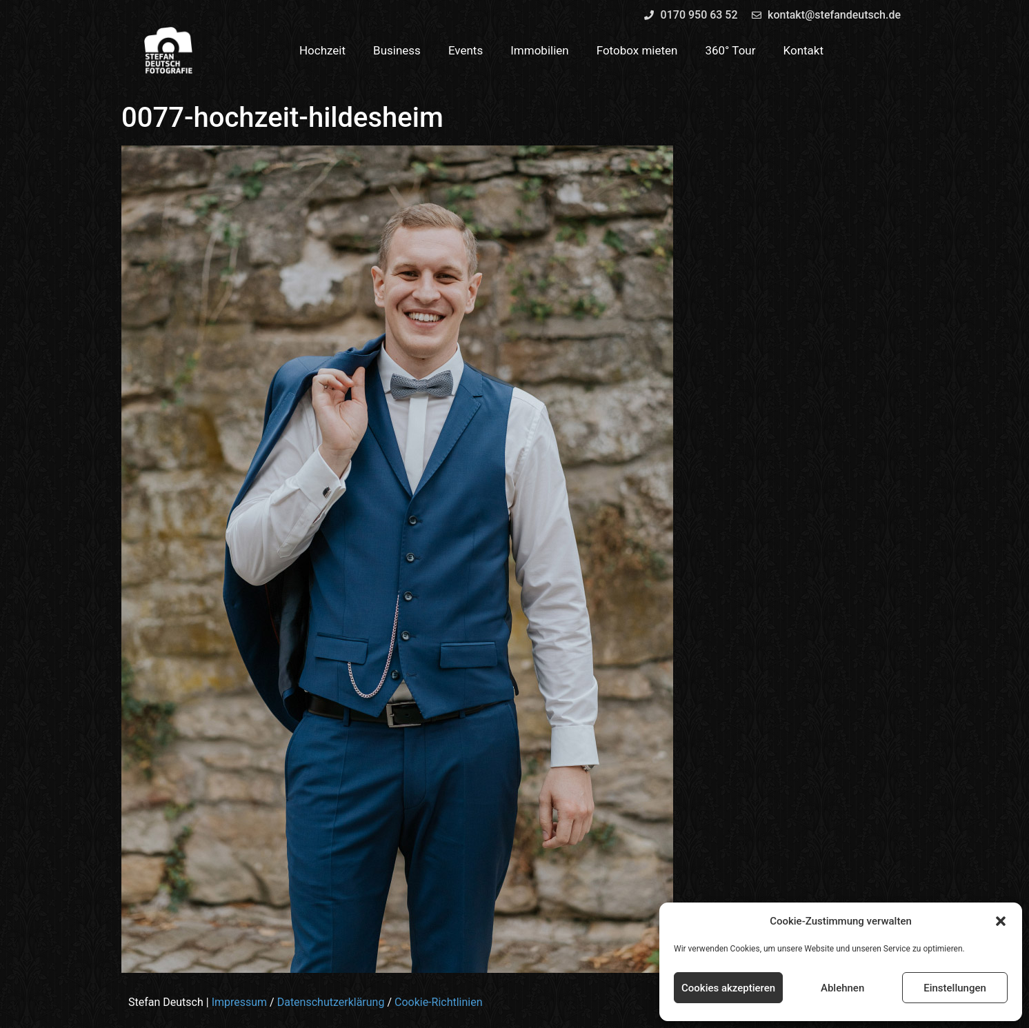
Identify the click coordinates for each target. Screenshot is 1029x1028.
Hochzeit (322, 50)
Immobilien (539, 50)
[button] (1001, 921)
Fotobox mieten (637, 50)
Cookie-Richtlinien (438, 1002)
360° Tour (730, 50)
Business (397, 50)
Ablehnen (842, 988)
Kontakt (803, 50)
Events (465, 50)
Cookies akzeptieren (728, 988)
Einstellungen (954, 988)
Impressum (240, 1002)
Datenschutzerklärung (331, 1002)
